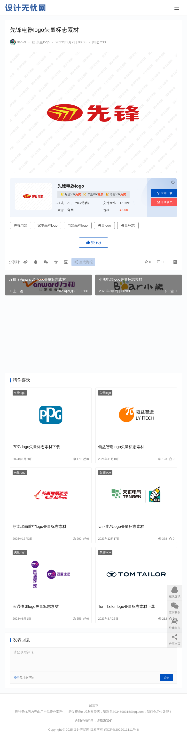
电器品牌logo (77, 225)
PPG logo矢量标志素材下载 (36, 447)
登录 (17, 677)
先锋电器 (20, 225)
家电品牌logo (47, 225)
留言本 (93, 705)
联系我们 (106, 720)
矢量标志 (128, 225)
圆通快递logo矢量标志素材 (36, 606)
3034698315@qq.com (128, 711)
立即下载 (164, 193)
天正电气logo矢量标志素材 (121, 526)
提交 (166, 677)
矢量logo (42, 42)
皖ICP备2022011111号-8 (121, 729)
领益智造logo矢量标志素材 (121, 447)
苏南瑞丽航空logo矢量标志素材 (39, 526)
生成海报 (84, 262)
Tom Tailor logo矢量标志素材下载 (126, 606)
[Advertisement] (93, 334)
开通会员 (164, 202)
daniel (18, 42)
